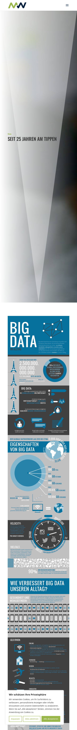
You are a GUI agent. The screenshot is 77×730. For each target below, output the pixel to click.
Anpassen (15, 719)
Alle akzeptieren (51, 719)
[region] (34, 707)
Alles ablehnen (31, 719)
